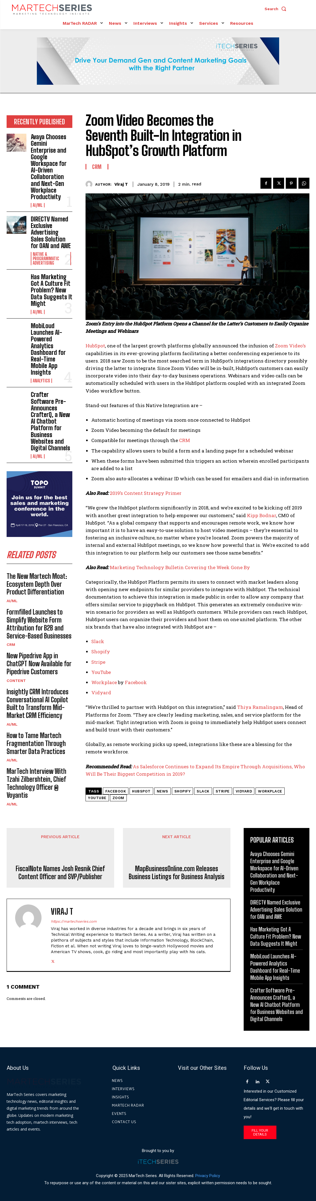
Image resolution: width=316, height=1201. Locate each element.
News (162, 791)
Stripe (98, 662)
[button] (277, 9)
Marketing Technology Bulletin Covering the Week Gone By (180, 567)
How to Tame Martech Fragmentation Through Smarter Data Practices (36, 743)
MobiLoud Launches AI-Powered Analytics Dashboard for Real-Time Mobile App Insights (48, 349)
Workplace (104, 682)
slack (203, 791)
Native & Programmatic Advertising (46, 258)
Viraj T (121, 184)
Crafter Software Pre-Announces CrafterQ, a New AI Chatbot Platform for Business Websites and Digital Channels (50, 421)
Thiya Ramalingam (260, 707)
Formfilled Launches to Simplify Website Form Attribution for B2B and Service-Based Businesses (39, 624)
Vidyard (101, 692)
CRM (11, 644)
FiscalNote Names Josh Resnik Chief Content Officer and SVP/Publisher (60, 873)
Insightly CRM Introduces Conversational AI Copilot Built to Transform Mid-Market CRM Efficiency (37, 703)
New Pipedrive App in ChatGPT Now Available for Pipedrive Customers (39, 664)
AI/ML (38, 205)
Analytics (41, 381)
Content (16, 680)
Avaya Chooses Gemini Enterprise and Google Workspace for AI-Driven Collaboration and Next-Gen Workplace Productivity (49, 167)
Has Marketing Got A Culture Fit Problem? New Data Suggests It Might (51, 290)
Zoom (118, 798)
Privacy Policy (207, 1175)
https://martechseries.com (74, 921)
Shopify (100, 651)
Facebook (136, 682)
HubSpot (95, 345)
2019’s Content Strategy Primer (146, 493)
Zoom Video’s (290, 345)
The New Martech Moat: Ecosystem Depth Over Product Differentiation (37, 584)
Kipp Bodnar (261, 515)
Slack (97, 641)
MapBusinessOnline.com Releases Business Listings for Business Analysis (176, 873)
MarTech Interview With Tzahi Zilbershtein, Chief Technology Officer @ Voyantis (36, 783)
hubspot (141, 791)
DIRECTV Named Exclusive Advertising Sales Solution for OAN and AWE (51, 232)
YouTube (101, 672)
